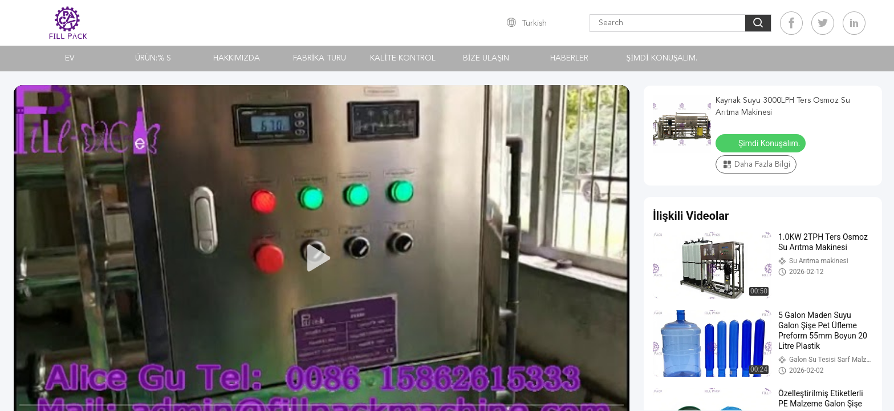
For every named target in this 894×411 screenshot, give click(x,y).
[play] (321, 258)
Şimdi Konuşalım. (662, 58)
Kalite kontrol (403, 58)
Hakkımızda (236, 58)
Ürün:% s (153, 58)
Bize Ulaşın (486, 58)
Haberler (569, 58)
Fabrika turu (320, 58)
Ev (70, 58)
